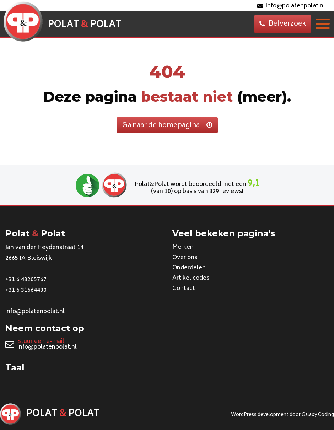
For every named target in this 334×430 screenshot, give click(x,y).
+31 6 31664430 (26, 290)
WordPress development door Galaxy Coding (282, 415)
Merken (183, 247)
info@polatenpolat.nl (291, 6)
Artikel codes (190, 278)
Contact (183, 289)
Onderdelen (189, 268)
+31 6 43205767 (26, 280)
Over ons (184, 258)
